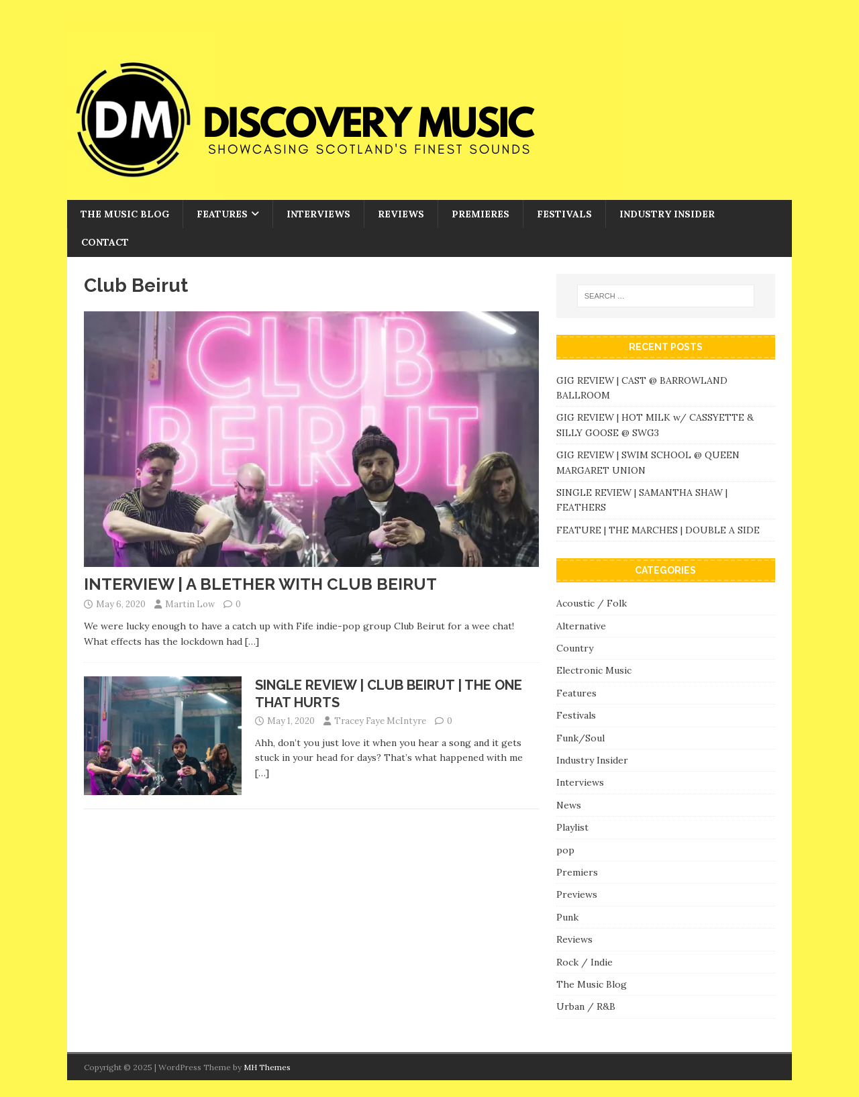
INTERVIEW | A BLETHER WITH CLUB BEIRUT (260, 584)
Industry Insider (667, 214)
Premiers (577, 872)
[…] (252, 641)
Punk (567, 917)
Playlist (572, 827)
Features (222, 214)
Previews (576, 894)
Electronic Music (593, 670)
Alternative (581, 626)
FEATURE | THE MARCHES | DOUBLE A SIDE (658, 530)
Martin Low (190, 604)
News (568, 805)
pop (565, 850)
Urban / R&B (585, 1006)
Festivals (564, 214)
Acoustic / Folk (591, 603)
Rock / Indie (584, 962)
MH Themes (267, 1067)
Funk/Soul (580, 738)
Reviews (401, 214)
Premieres (480, 214)
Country (574, 648)
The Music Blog (125, 214)
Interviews (318, 214)
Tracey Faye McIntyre (380, 721)
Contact (105, 242)
